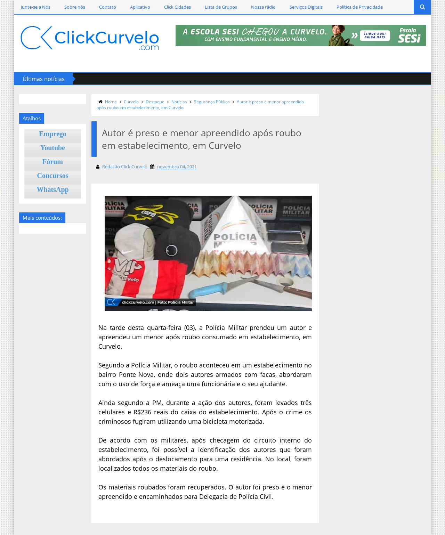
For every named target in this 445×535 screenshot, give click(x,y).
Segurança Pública (212, 102)
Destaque (155, 102)
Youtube (52, 148)
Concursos (52, 175)
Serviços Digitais (306, 7)
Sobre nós (74, 7)
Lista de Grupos (221, 7)
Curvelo (131, 102)
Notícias (179, 102)
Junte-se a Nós (35, 7)
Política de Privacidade (360, 7)
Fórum (52, 161)
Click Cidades (177, 7)
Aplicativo (140, 7)
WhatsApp (52, 189)
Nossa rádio (263, 7)
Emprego (52, 134)
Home (111, 102)
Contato (107, 7)
